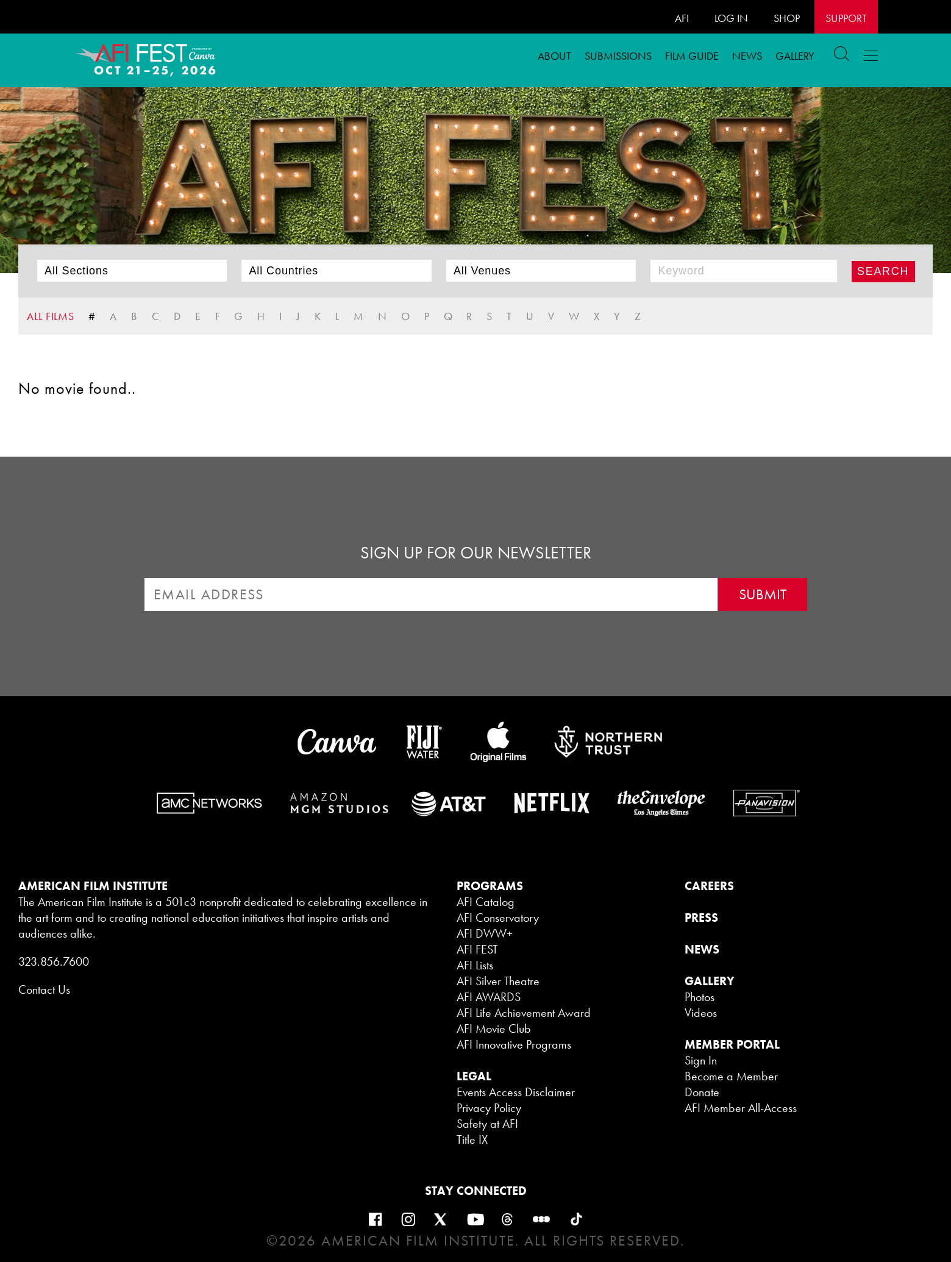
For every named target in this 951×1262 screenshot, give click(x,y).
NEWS (702, 949)
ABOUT (554, 56)
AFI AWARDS (489, 997)
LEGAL (474, 1076)
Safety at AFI (487, 1124)
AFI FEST (477, 949)
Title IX (472, 1139)
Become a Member (731, 1076)
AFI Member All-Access (741, 1108)
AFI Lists (475, 965)
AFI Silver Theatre (498, 981)
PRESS (701, 917)
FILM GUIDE (692, 56)
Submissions (618, 56)
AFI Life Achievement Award (524, 1013)
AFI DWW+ (485, 933)
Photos (699, 997)
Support (846, 18)
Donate (702, 1092)
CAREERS (709, 886)
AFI (682, 18)
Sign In (701, 1060)
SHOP (787, 18)
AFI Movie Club (494, 1028)
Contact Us (44, 989)
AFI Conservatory (498, 917)
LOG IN (731, 18)
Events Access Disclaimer (516, 1092)
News (747, 56)
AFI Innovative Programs (514, 1044)
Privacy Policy (489, 1108)
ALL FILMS (50, 316)
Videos (701, 1013)
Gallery (794, 56)
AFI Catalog (486, 902)
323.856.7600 (53, 961)
